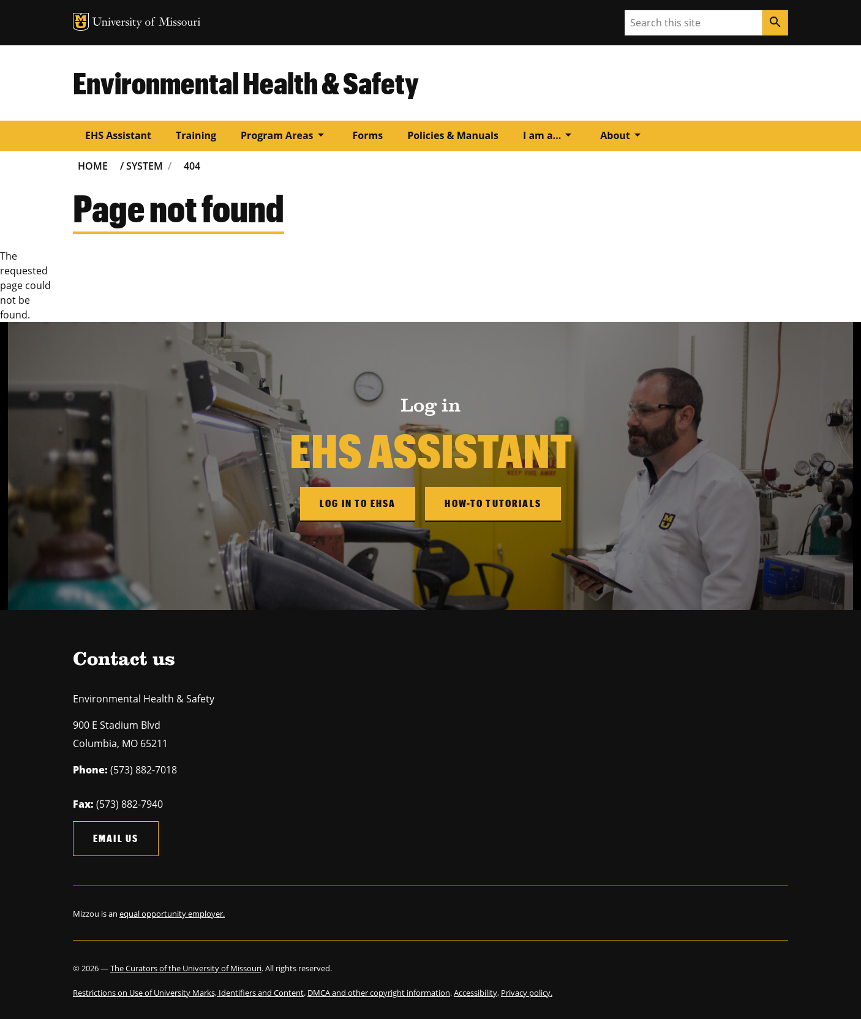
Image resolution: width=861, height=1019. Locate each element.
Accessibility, (476, 992)
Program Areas (284, 134)
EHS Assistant (118, 135)
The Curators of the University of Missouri (185, 968)
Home (93, 166)
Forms (368, 135)
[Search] (775, 23)
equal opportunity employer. (172, 913)
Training (196, 135)
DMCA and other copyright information (378, 992)
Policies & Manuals (452, 135)
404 (192, 166)
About (622, 134)
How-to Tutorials (493, 503)
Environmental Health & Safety (246, 82)
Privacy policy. (526, 992)
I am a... (549, 134)
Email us (115, 838)
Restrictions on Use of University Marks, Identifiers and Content (188, 992)
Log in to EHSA (358, 503)
